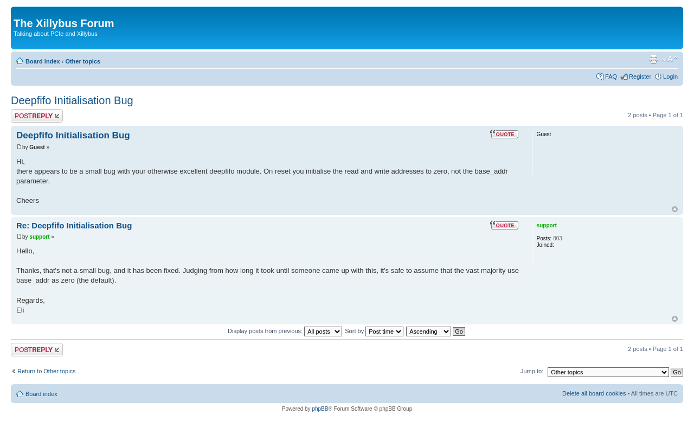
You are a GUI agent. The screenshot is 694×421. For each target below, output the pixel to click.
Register (640, 76)
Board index (42, 61)
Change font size (670, 59)
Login (670, 76)
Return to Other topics (46, 371)
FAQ (611, 76)
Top (675, 209)
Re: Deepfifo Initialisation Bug (74, 225)
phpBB (320, 409)
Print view (653, 59)
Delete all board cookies (594, 393)
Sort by (374, 331)
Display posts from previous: (285, 331)
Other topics (82, 61)
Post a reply (37, 116)
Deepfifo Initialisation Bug (72, 100)
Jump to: (531, 371)
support (39, 237)
